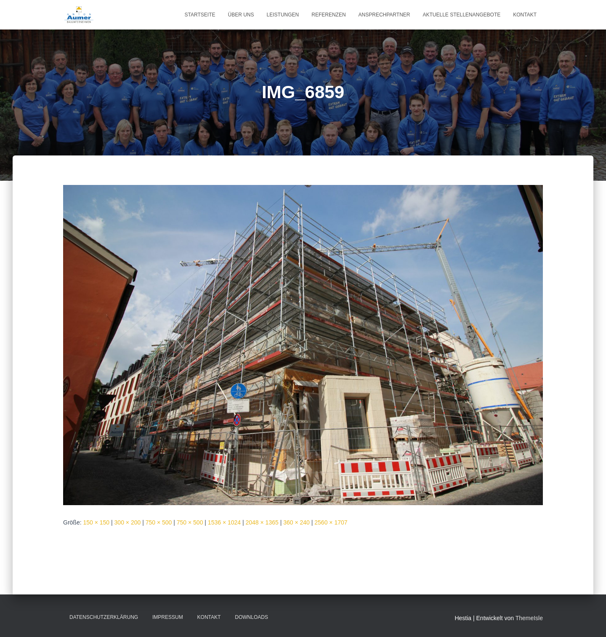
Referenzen (328, 15)
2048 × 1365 (262, 522)
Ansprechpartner (384, 15)
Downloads (251, 617)
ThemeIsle (529, 618)
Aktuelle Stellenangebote (461, 15)
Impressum (167, 617)
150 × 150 (96, 522)
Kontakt (525, 15)
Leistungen (283, 15)
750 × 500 (159, 522)
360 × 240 (296, 522)
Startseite (200, 15)
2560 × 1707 (330, 522)
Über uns (241, 15)
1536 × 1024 (224, 522)
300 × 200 (127, 522)
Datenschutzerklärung (103, 617)
